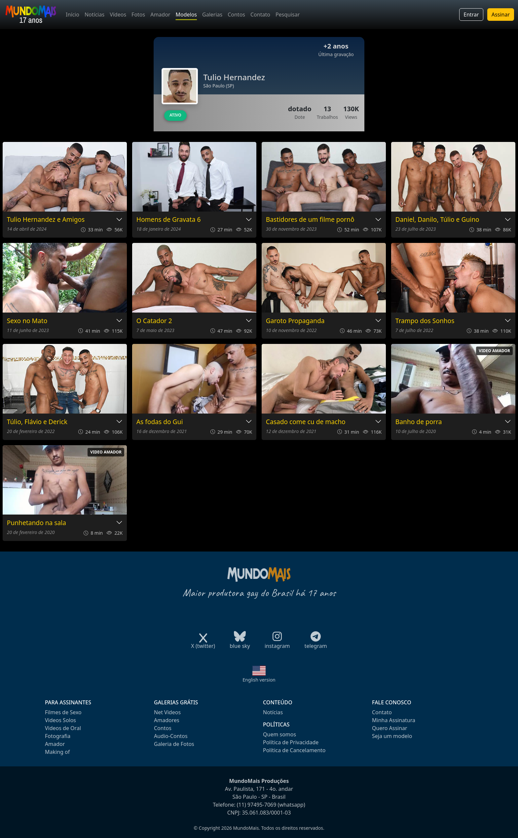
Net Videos (167, 712)
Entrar (471, 14)
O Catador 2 (154, 321)
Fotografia (57, 736)
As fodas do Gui (159, 422)
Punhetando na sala (36, 523)
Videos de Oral (63, 728)
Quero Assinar (389, 728)
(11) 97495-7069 (257, 804)
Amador (160, 14)
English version (259, 680)
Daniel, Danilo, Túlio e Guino (437, 220)
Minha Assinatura (393, 720)
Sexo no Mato (27, 321)
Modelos (186, 14)
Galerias (212, 14)
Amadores (166, 720)
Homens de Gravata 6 (168, 220)
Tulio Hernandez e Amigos (46, 220)
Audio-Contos (171, 736)
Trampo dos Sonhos (425, 321)
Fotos (138, 14)
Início (72, 14)
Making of (57, 751)
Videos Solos (60, 720)
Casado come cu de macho (306, 422)
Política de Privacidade (290, 742)
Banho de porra (418, 422)
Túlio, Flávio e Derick (37, 422)
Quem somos (279, 734)
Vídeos (118, 14)
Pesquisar (288, 14)
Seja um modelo (392, 736)
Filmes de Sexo (63, 712)
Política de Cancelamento (294, 750)
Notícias (94, 14)
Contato (260, 14)
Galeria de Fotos (174, 744)
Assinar (501, 14)
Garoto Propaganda (295, 321)
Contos (236, 14)
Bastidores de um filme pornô (310, 220)
